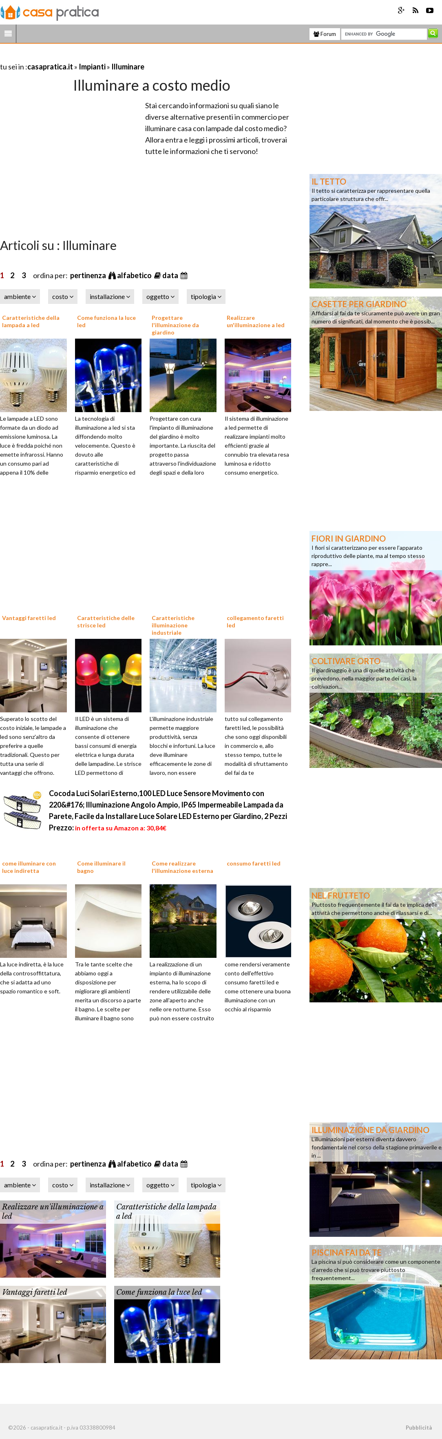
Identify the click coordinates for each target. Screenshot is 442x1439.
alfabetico (135, 275)
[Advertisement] (95, 57)
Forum (325, 34)
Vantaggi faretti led (29, 617)
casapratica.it (50, 66)
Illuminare (127, 66)
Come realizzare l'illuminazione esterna (182, 867)
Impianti (92, 66)
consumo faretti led (254, 863)
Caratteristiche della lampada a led (31, 321)
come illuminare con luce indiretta (29, 867)
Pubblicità (419, 1427)
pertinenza (88, 275)
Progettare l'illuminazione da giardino (175, 325)
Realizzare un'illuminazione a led (256, 321)
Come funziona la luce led (159, 1292)
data (170, 275)
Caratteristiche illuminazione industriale (173, 625)
